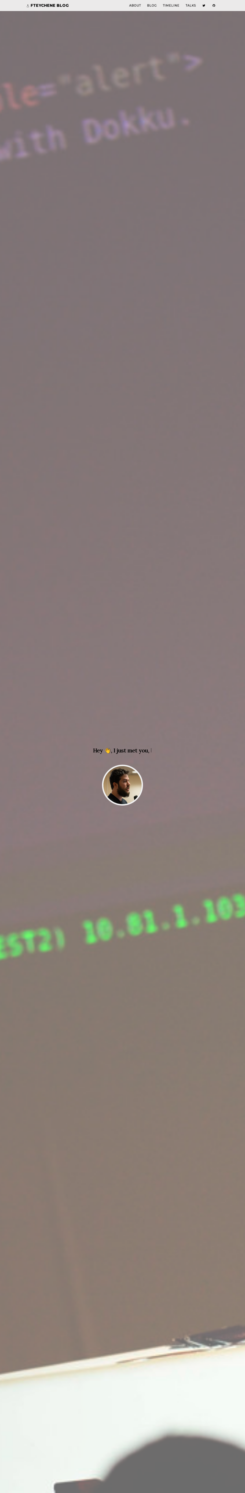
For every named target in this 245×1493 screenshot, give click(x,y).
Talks (191, 9)
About (135, 9)
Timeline (171, 9)
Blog (152, 9)
